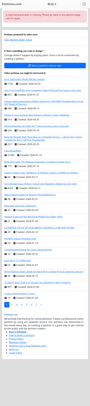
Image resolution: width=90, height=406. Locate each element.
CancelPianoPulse (12, 151)
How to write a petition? (22, 335)
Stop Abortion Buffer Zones (18, 40)
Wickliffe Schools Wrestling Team (20, 238)
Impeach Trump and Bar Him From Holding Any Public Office (33, 216)
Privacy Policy (16, 338)
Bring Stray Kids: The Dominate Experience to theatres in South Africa (37, 162)
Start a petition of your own (44, 65)
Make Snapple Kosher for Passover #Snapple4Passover (30, 194)
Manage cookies (18, 342)
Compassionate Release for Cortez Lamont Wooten (28, 249)
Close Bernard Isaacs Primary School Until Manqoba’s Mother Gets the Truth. (40, 184)
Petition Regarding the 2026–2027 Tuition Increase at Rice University (36, 126)
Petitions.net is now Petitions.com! (27, 345)
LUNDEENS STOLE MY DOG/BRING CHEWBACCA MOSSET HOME (39, 227)
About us (14, 349)
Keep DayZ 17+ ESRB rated (17, 260)
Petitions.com (12, 4)
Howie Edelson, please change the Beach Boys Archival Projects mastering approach (43, 271)
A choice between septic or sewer (19, 293)
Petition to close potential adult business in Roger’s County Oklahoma (37, 115)
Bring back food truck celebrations (20, 206)
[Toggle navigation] (84, 4)
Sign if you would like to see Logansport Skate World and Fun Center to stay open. (42, 90)
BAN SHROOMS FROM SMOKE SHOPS (24, 79)
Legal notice (15, 352)
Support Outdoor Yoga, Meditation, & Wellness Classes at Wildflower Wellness (41, 173)
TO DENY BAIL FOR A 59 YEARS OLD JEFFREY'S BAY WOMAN (37, 282)
